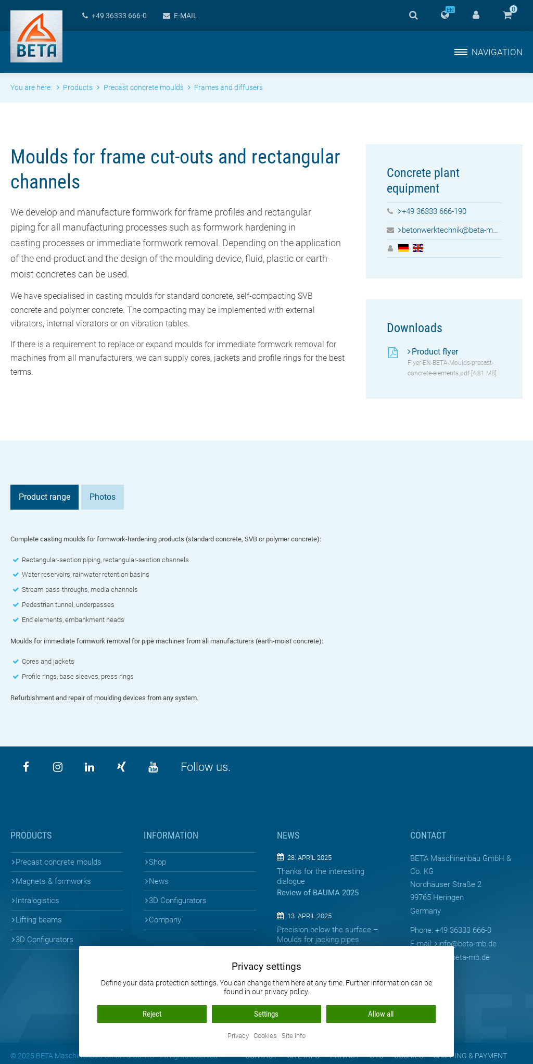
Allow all (381, 1014)
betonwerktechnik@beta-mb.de (454, 230)
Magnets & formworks (53, 881)
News (159, 881)
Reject (152, 1014)
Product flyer (435, 352)
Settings (266, 1014)
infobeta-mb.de (467, 943)
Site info (294, 1036)
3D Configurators (44, 939)
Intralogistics (37, 900)
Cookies (265, 1036)
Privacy (238, 1036)
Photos (103, 497)
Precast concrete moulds (58, 862)
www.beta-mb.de (461, 957)
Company (165, 919)
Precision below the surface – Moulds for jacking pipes (327, 934)
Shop (157, 862)
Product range (44, 497)
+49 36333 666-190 (434, 211)
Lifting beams (39, 919)
